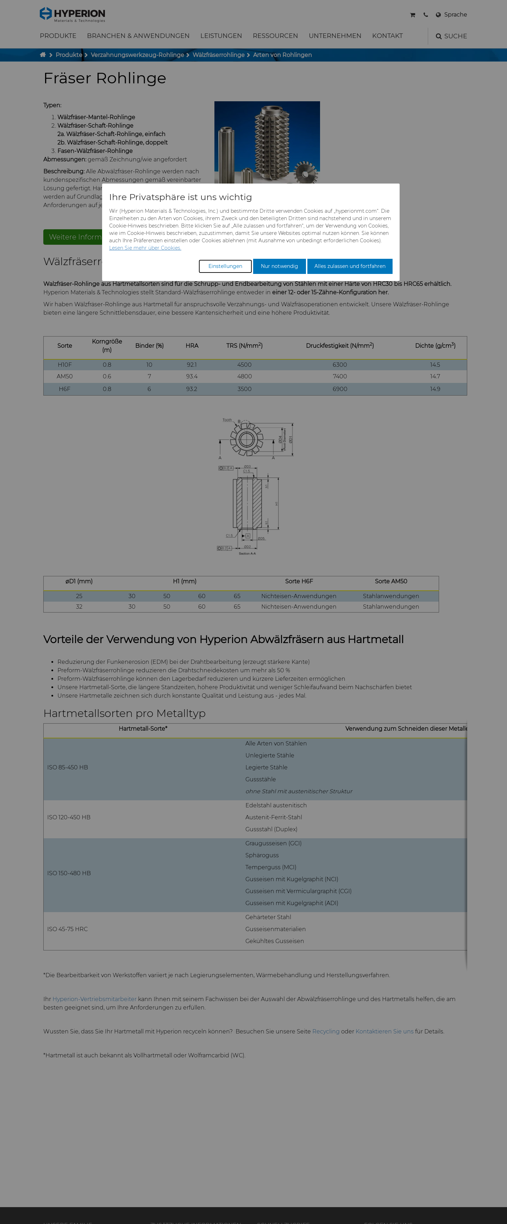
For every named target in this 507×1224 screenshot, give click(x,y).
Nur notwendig (279, 266)
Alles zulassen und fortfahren (350, 266)
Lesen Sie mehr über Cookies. (145, 248)
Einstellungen (225, 266)
